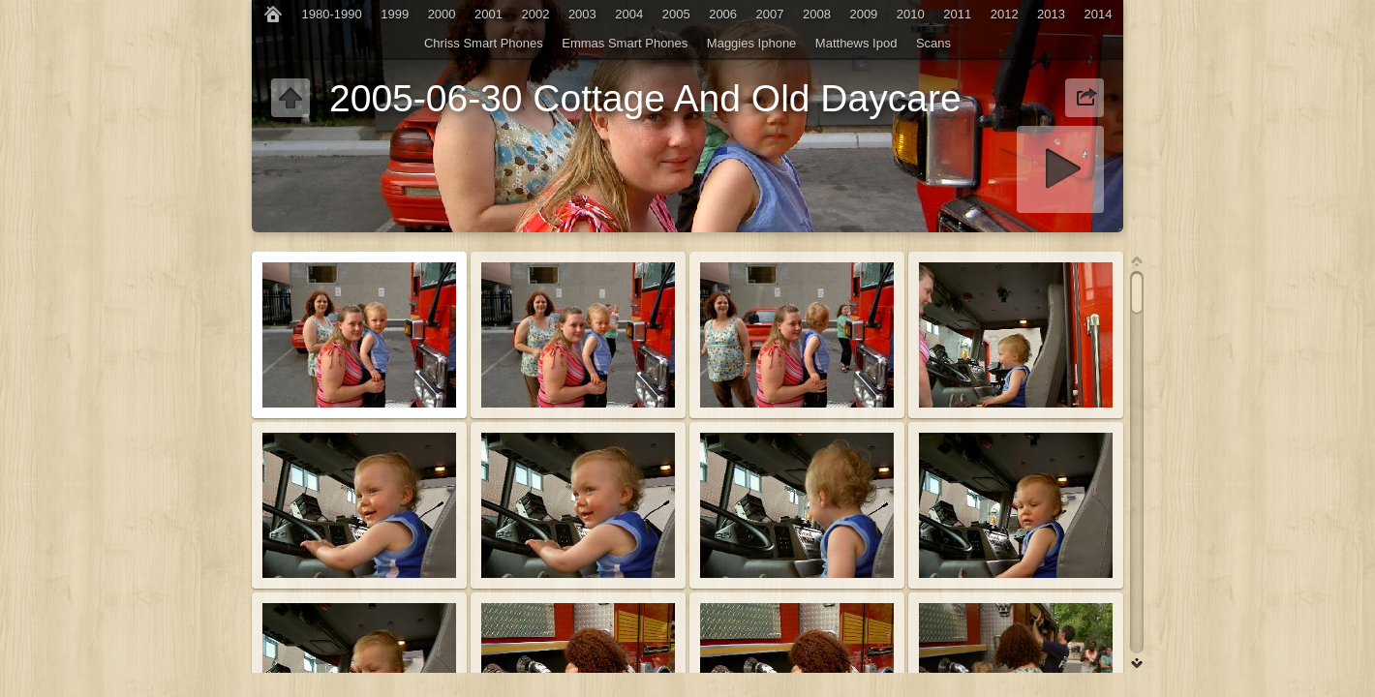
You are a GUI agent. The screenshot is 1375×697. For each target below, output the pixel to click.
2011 (957, 14)
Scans (933, 43)
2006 (723, 14)
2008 (817, 14)
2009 (863, 14)
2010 (911, 14)
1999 (395, 14)
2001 (488, 14)
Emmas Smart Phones (625, 43)
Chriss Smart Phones (483, 43)
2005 (676, 14)
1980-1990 (332, 14)
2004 (629, 14)
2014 (1099, 14)
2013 (1051, 14)
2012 (1005, 14)
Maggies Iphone (752, 43)
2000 (442, 14)
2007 (770, 14)
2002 (535, 14)
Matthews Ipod (856, 43)
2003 (582, 14)
